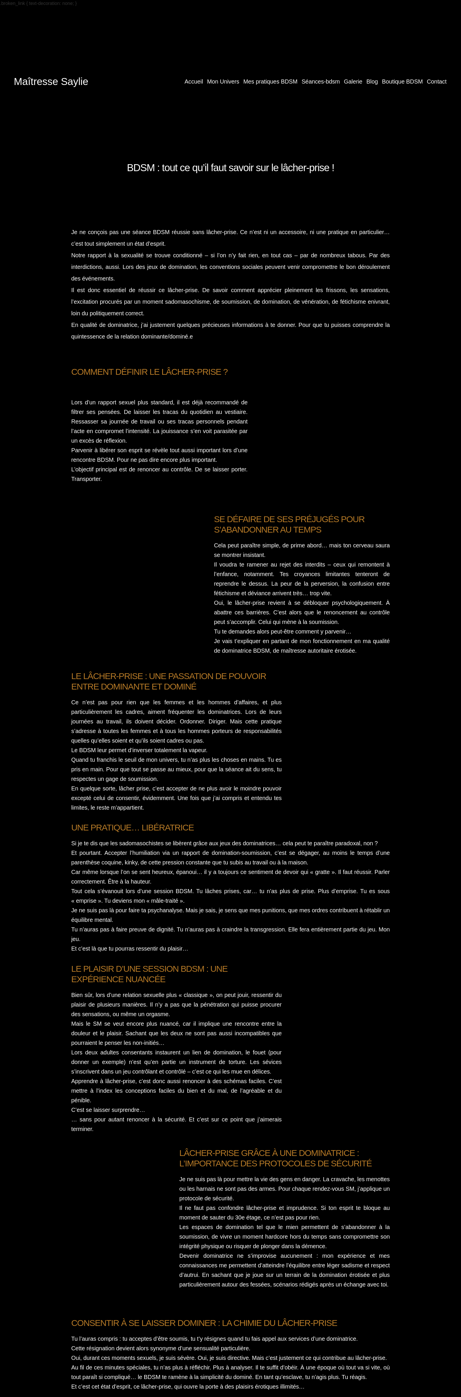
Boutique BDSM (402, 81)
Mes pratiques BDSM (270, 81)
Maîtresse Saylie (51, 81)
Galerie (353, 81)
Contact (437, 81)
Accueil (193, 81)
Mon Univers (223, 81)
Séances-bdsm (320, 81)
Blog (372, 81)
